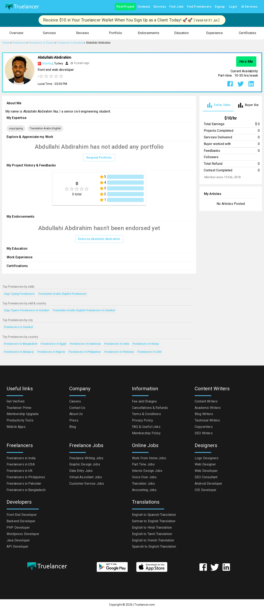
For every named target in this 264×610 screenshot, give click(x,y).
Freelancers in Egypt (53, 344)
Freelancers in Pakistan (119, 352)
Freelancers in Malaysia (19, 352)
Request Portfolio (99, 157)
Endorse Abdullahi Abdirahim (99, 239)
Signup (219, 6)
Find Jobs (176, 7)
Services (160, 7)
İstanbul (47, 63)
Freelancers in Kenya (145, 344)
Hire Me (246, 61)
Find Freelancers (199, 7)
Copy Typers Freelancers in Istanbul (26, 310)
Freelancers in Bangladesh (20, 344)
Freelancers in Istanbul (18, 327)
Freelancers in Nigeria (51, 352)
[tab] (218, 105)
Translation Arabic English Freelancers (62, 294)
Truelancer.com (144, 604)
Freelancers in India (116, 344)
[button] (16, 33)
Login (233, 6)
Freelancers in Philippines (84, 352)
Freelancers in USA (149, 352)
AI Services (249, 6)
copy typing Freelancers (19, 294)
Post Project (125, 7)
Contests (144, 7)
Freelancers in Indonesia (85, 344)
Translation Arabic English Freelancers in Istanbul (83, 310)
